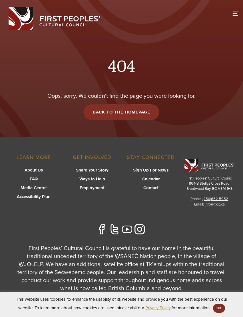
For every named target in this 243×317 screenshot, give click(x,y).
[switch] (235, 13)
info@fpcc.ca (215, 204)
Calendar (151, 179)
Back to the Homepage (121, 112)
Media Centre (34, 187)
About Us (34, 170)
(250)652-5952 (215, 199)
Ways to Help (92, 179)
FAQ (34, 179)
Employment (92, 187)
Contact (150, 187)
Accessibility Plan (34, 196)
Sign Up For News (150, 170)
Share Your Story (92, 170)
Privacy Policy (157, 307)
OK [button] (219, 308)
